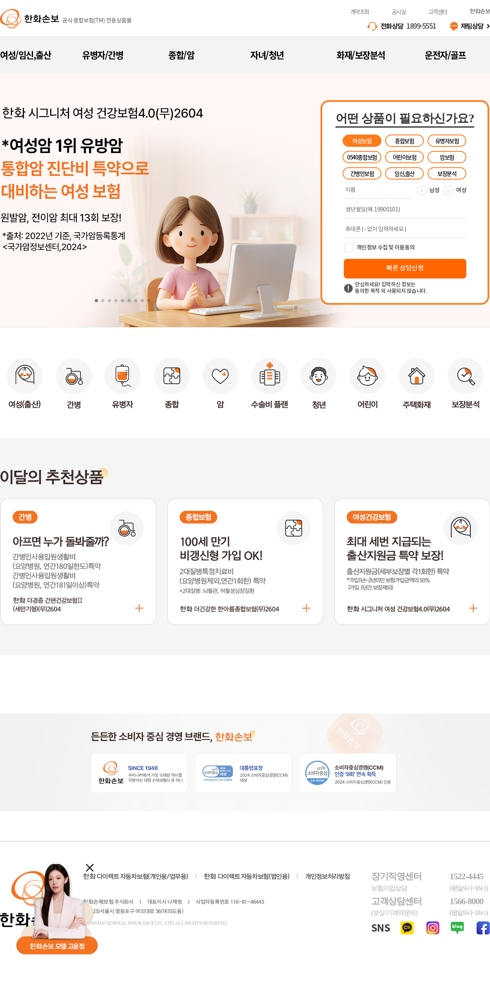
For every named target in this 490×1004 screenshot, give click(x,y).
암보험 (447, 157)
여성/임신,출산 (25, 54)
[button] (96, 300)
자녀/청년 (267, 54)
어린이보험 (404, 157)
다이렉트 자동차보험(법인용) (247, 876)
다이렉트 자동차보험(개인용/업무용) (135, 876)
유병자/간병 (102, 54)
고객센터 (437, 11)
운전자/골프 (445, 54)
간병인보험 (362, 173)
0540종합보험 (362, 157)
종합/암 (181, 54)
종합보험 (404, 141)
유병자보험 (447, 141)
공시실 (399, 11)
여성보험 (361, 141)
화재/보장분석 (360, 54)
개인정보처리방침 (327, 876)
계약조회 (359, 11)
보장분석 (446, 173)
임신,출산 (404, 173)
